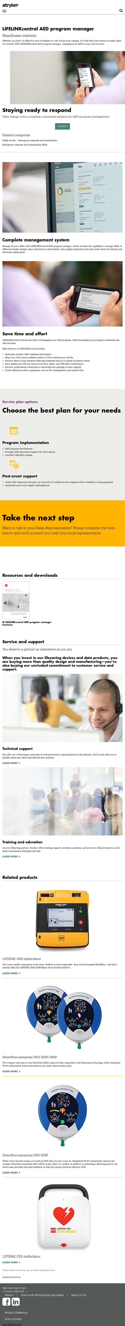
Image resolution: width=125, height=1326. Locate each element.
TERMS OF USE (78, 1295)
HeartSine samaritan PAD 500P (25, 1155)
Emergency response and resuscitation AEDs (24, 144)
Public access (9, 140)
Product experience (16, 1312)
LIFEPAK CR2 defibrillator (21, 1256)
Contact (62, 126)
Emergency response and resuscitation (37, 140)
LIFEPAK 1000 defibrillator (21, 959)
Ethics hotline (13, 1319)
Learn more (10, 973)
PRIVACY (9, 1295)
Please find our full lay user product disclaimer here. (29, 1270)
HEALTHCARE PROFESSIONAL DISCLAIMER (42, 1295)
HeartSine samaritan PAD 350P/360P (29, 1057)
